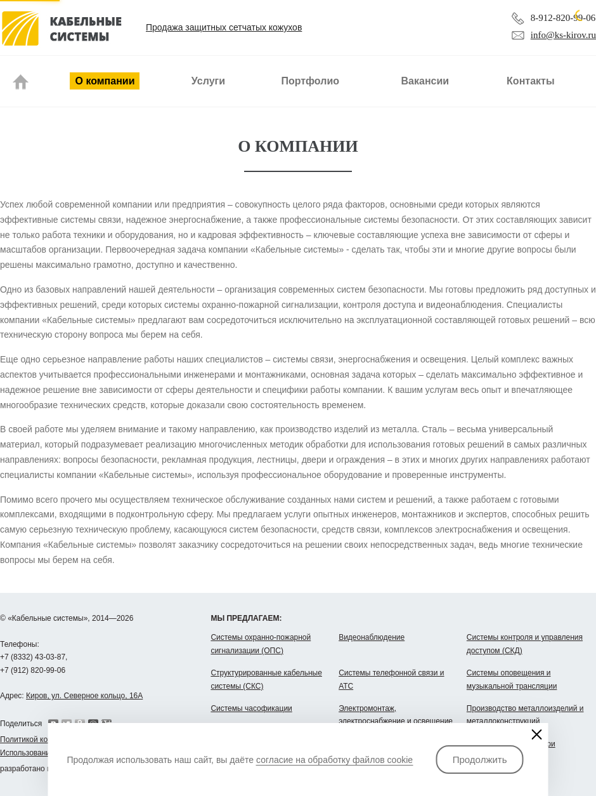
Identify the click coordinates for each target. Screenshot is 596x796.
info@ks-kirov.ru (563, 35)
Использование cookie (39, 752)
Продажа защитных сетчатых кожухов (224, 27)
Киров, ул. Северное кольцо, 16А (84, 695)
